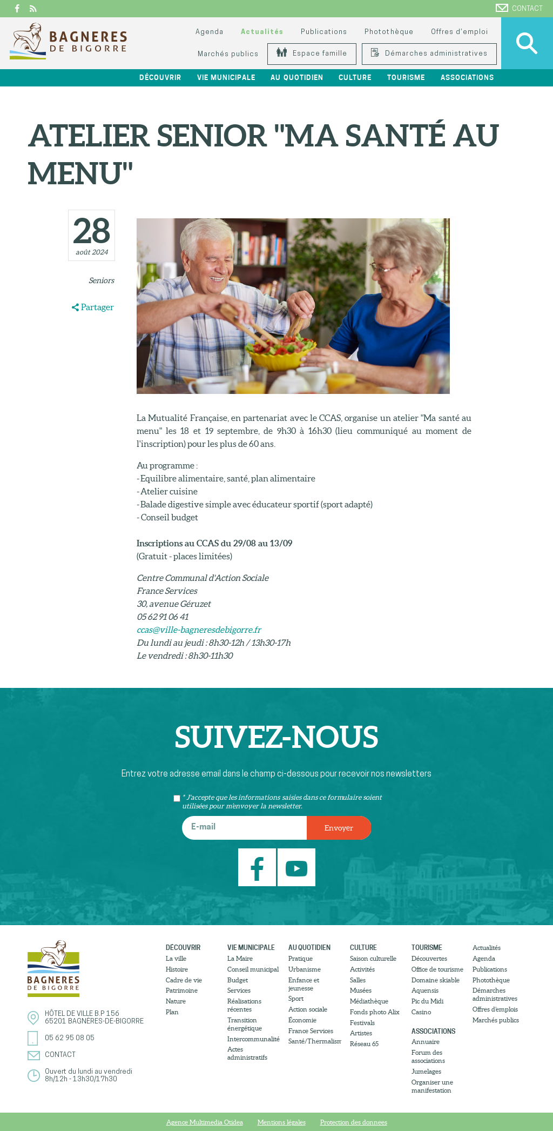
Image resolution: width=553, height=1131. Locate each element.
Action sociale (307, 1009)
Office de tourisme (437, 969)
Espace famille (311, 53)
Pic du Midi (427, 1001)
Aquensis (425, 990)
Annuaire (426, 1041)
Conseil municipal (253, 969)
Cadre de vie (184, 979)
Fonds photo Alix (375, 1011)
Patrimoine (182, 990)
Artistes (361, 1032)
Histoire (177, 969)
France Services (310, 1030)
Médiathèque (369, 1001)
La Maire (240, 958)
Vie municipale (226, 77)
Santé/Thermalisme (314, 1041)
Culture (355, 77)
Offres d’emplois (495, 1009)
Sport (296, 998)
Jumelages (426, 1071)
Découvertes (429, 958)
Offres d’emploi (459, 32)
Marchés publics (228, 54)
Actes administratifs (247, 1053)
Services (239, 990)
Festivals (362, 1022)
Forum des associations (428, 1056)
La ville (176, 958)
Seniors (101, 280)
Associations (467, 77)
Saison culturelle (373, 958)
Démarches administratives (429, 53)
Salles (358, 979)
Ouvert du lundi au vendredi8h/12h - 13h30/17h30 (88, 1075)
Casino (421, 1011)
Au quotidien (297, 77)
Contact (519, 8)
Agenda (209, 32)
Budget (237, 979)
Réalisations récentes (244, 1005)
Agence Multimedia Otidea (204, 1122)
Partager (97, 307)
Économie (302, 1019)
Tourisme (406, 77)
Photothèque (389, 32)
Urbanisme (304, 969)
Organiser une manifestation (432, 1086)
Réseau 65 (364, 1043)
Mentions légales (282, 1122)
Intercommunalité (253, 1038)
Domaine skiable (436, 979)
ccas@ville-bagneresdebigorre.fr (199, 629)
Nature (176, 1001)
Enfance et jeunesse (303, 984)
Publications (324, 32)
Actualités (262, 32)
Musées (361, 990)
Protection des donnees (353, 1122)
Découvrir (160, 77)
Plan (172, 1011)
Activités (362, 969)
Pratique (300, 958)
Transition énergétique (244, 1024)
